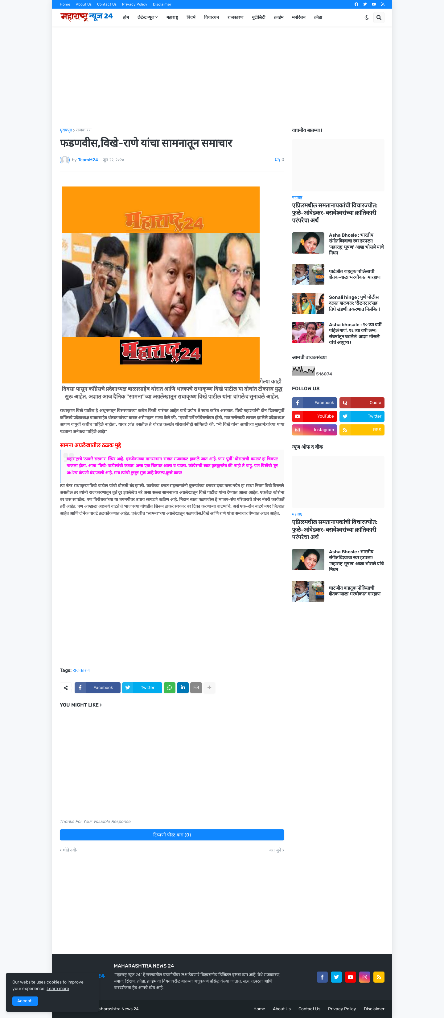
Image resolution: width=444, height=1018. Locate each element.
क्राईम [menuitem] (278, 17)
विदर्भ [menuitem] (191, 17)
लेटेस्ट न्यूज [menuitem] (146, 17)
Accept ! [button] (25, 1001)
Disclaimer (162, 4)
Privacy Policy (134, 4)
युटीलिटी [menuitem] (258, 17)
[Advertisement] (222, 77)
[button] (366, 17)
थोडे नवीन (71, 850)
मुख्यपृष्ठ (66, 130)
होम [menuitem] (126, 17)
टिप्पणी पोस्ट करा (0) (172, 835)
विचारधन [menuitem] (211, 17)
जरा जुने (275, 850)
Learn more (58, 988)
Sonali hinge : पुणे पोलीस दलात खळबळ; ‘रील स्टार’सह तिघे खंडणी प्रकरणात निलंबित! (354, 303)
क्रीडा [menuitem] (318, 17)
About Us (84, 4)
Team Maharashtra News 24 (111, 1009)
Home (65, 4)
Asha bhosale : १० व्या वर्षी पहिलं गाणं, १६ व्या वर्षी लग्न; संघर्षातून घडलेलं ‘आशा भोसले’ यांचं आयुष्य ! (355, 334)
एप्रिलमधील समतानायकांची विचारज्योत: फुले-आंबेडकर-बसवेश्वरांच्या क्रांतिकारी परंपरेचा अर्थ (334, 213)
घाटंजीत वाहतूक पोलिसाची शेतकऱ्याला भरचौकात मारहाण (354, 274)
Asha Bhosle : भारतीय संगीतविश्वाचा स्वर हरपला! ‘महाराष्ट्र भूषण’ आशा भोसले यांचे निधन (356, 244)
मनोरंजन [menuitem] (299, 17)
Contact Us (107, 4)
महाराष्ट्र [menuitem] (172, 17)
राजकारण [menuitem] (235, 17)
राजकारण (84, 130)
